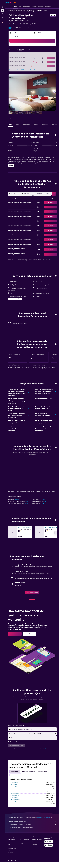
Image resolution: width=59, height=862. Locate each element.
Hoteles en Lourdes (14, 795)
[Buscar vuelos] (3, 7)
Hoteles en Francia (31, 10)
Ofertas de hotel (12, 10)
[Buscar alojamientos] (3, 10)
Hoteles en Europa (21, 10)
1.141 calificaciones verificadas (24, 27)
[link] (32, 592)
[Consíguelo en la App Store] (48, 845)
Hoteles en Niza (13, 784)
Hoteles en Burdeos (15, 799)
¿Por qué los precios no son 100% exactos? (33, 827)
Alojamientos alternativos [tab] (28, 771)
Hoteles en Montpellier (13, 11)
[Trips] (3, 17)
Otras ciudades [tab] (14, 771)
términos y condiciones (32, 748)
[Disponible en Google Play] (48, 841)
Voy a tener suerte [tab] (42, 771)
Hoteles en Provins (14, 801)
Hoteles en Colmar (14, 793)
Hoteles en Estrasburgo (15, 786)
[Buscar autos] (3, 13)
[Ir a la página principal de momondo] (11, 2)
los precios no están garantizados (44, 817)
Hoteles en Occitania (41, 10)
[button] (2, 2)
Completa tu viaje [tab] (15, 774)
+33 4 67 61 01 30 (13, 25)
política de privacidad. (46, 748)
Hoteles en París (14, 782)
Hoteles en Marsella (14, 791)
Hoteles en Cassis (14, 797)
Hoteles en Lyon (14, 789)
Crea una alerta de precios (34, 583)
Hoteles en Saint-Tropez (15, 803)
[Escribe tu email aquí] (34, 738)
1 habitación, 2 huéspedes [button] (17, 36)
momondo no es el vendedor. (33, 822)
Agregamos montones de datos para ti (33, 824)
